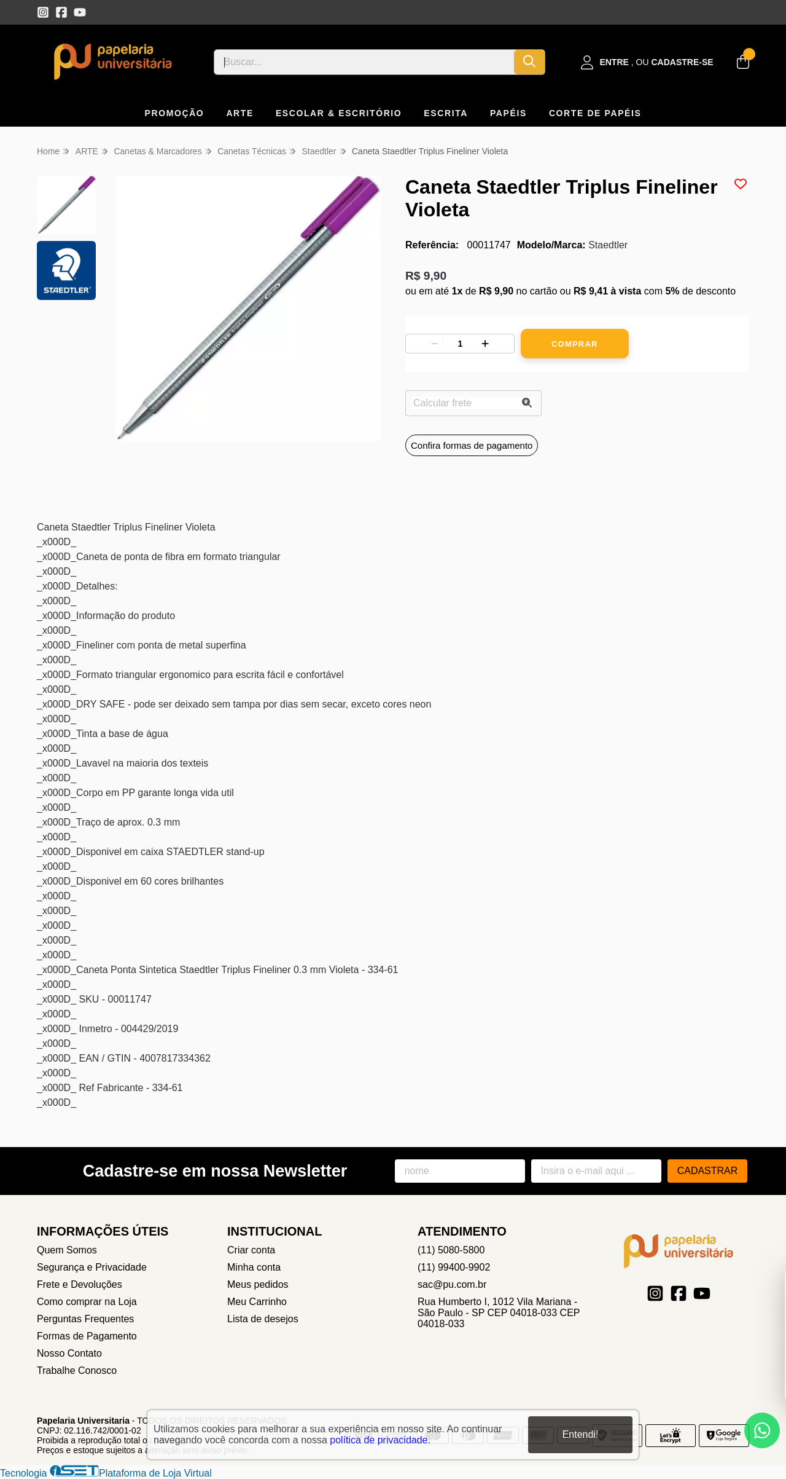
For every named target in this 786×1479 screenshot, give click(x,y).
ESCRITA (446, 113)
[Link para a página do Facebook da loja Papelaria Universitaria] (61, 12)
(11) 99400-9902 (454, 1267)
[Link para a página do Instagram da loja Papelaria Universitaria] (43, 12)
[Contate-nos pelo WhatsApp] (762, 1430)
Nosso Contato (69, 1353)
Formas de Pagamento (87, 1336)
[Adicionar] (485, 343)
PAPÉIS (508, 113)
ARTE (240, 113)
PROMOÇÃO (174, 113)
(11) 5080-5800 (451, 1250)
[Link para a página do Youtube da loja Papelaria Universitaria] (80, 12)
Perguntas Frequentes (85, 1319)
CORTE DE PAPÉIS (595, 113)
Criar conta (251, 1250)
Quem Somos (67, 1250)
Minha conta (254, 1267)
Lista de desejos (262, 1319)
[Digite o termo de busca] (364, 62)
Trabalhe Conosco (77, 1370)
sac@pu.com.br (452, 1284)
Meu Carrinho (257, 1301)
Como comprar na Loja (87, 1301)
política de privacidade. (380, 1440)
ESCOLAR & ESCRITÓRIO (339, 113)
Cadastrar (707, 1170)
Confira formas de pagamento (471, 445)
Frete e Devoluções (79, 1284)
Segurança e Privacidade (92, 1267)
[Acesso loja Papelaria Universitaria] (647, 62)
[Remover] (434, 343)
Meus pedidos (258, 1284)
